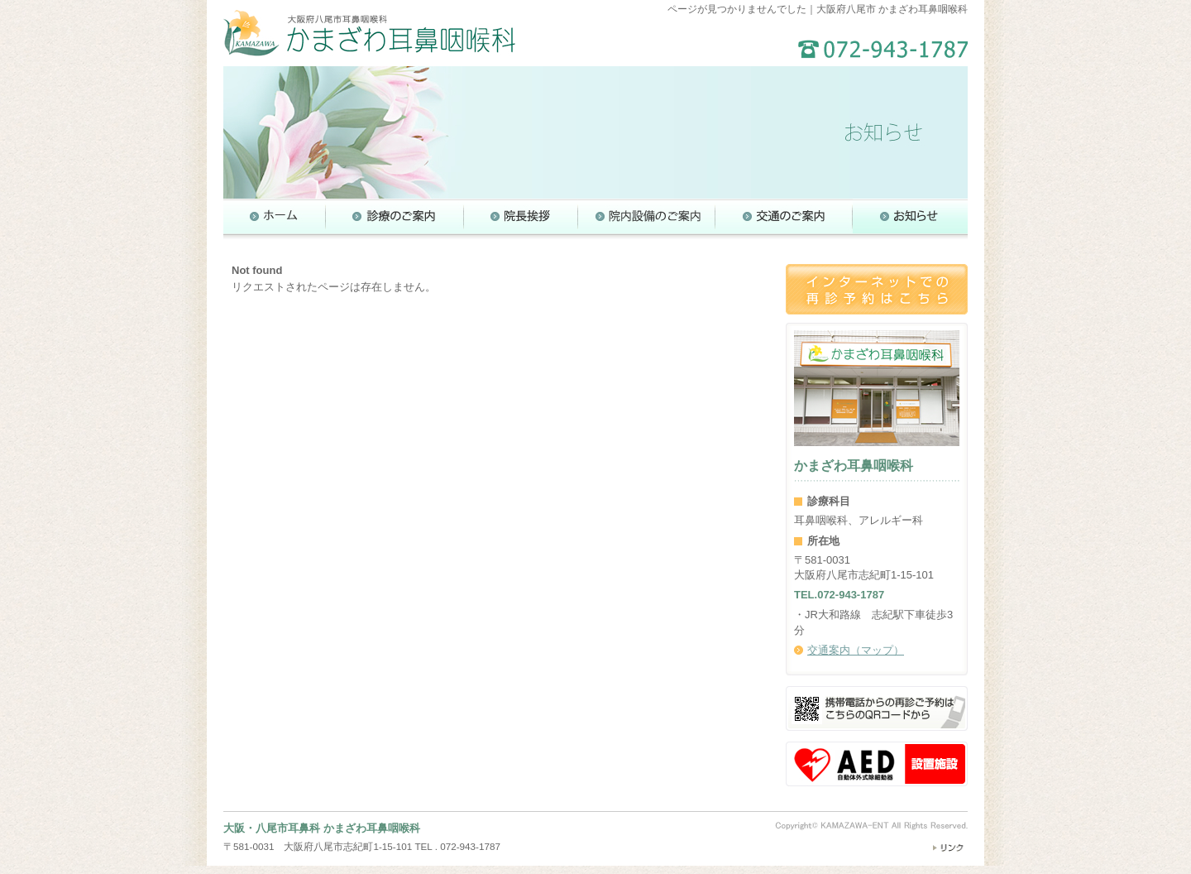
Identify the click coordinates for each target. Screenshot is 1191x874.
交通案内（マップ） (855, 650)
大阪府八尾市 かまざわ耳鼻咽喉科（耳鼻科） (369, 33)
